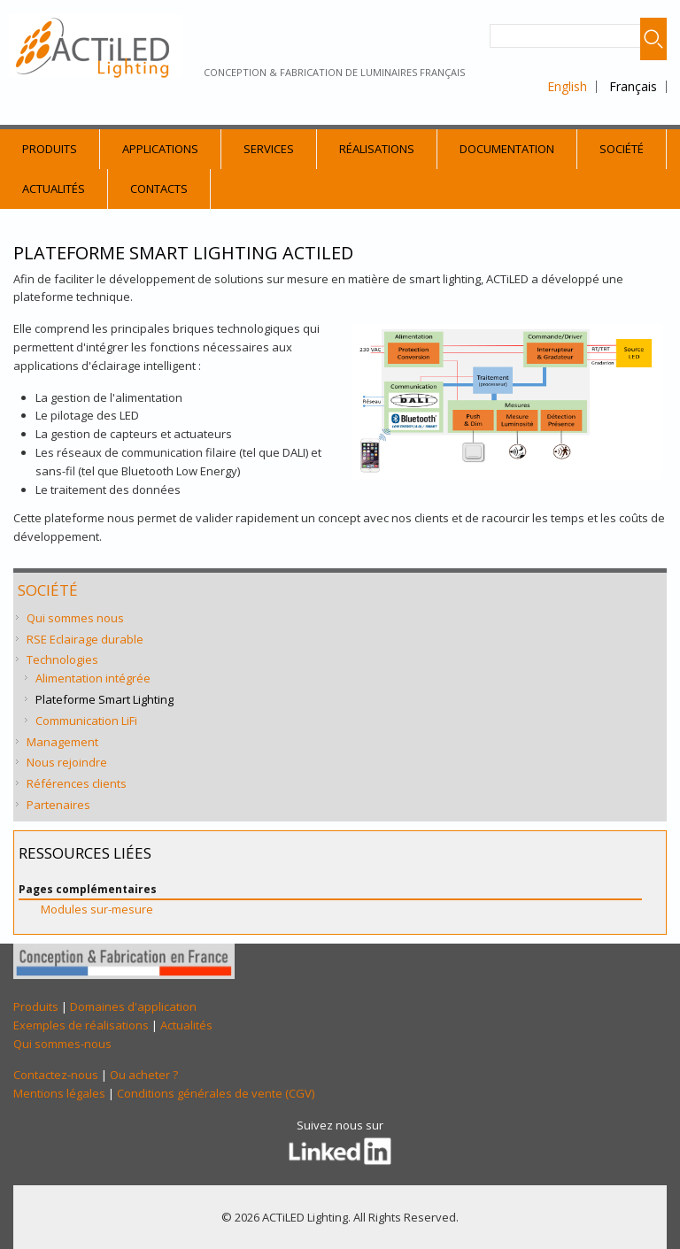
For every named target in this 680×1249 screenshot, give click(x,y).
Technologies (62, 659)
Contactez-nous (55, 1075)
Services (268, 149)
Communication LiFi (86, 721)
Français (633, 86)
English (567, 86)
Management (62, 742)
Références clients (77, 783)
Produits (49, 149)
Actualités (53, 189)
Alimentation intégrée (93, 678)
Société (621, 149)
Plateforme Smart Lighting (104, 699)
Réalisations (376, 149)
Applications (160, 149)
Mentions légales (59, 1093)
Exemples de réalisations (81, 1025)
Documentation (507, 149)
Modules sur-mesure (97, 909)
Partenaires (58, 805)
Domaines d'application (133, 1006)
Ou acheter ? (144, 1075)
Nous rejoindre (67, 762)
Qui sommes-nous (62, 1044)
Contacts (159, 189)
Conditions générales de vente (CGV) (215, 1093)
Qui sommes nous (75, 618)
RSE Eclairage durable (85, 639)
